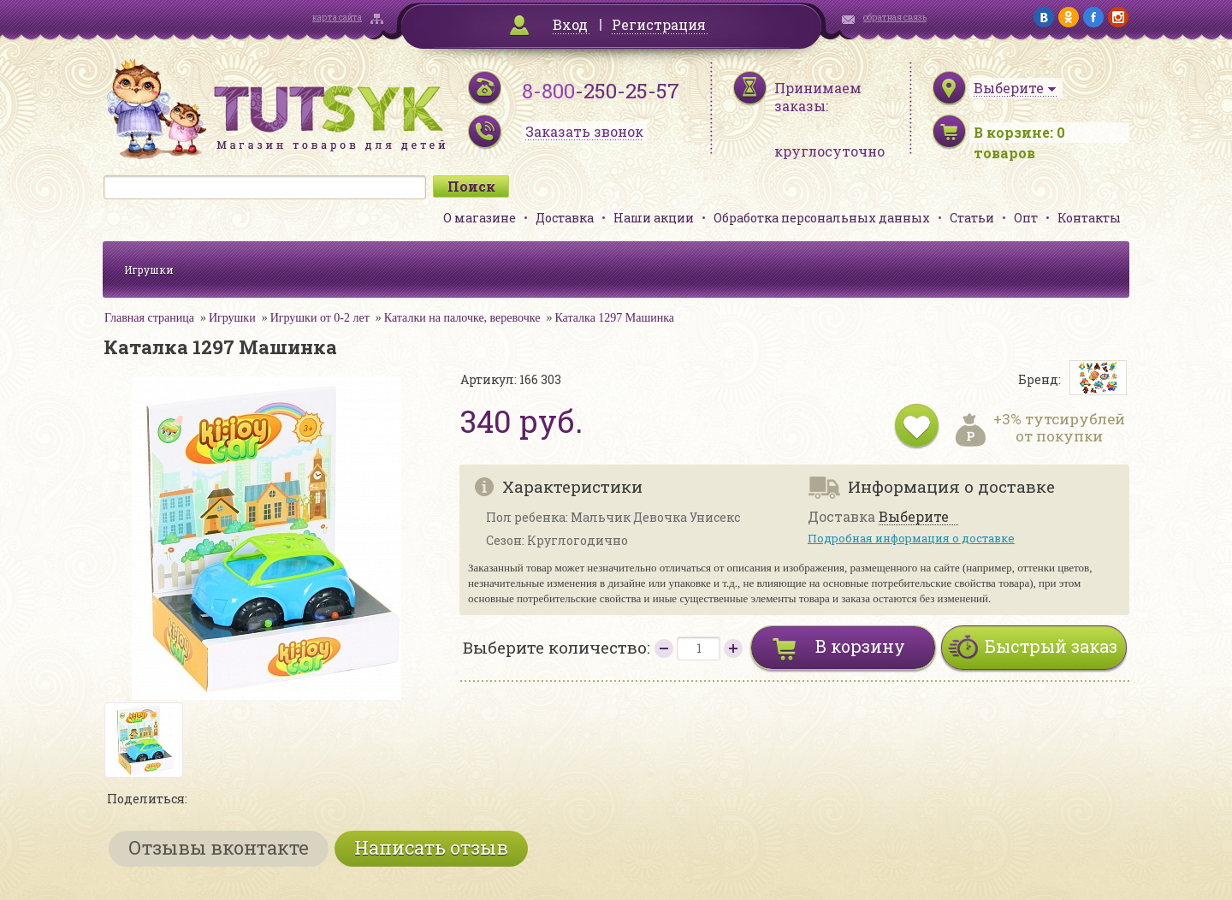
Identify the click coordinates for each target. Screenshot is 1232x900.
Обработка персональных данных (822, 218)
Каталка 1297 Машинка (614, 317)
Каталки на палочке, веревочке (462, 317)
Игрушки (149, 269)
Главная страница (149, 317)
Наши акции (653, 218)
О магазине (479, 218)
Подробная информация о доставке (911, 538)
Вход (570, 24)
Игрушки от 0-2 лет (320, 317)
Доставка (565, 218)
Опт (1026, 218)
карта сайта (337, 17)
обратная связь (895, 17)
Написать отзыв (431, 847)
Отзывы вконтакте (218, 847)
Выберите (914, 517)
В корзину (860, 646)
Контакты (1089, 218)
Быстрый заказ (1051, 646)
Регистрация (659, 24)
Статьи (972, 218)
